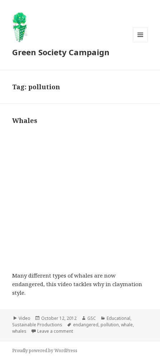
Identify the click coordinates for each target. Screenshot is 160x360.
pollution (110, 325)
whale (127, 325)
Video (24, 318)
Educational (118, 318)
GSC (91, 318)
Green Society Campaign (61, 52)
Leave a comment (55, 331)
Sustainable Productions (37, 325)
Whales (24, 120)
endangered (85, 325)
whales (19, 331)
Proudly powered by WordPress (44, 350)
